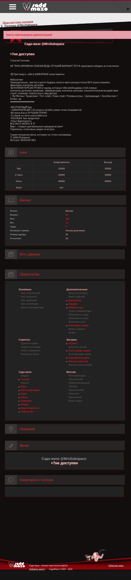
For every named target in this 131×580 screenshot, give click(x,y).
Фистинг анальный (78, 361)
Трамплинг (26, 401)
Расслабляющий (77, 376)
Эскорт (72, 332)
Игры (23, 386)
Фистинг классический (80, 365)
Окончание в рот (77, 322)
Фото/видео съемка (79, 325)
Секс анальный (29, 297)
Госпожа (25, 379)
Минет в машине (77, 329)
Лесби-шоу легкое (30, 354)
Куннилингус (75, 300)
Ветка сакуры (75, 401)
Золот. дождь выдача (79, 350)
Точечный (74, 393)
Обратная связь (115, 565)
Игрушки (73, 304)
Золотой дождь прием (80, 354)
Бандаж (24, 376)
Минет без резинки (78, 293)
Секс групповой (29, 300)
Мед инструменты (30, 408)
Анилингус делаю (78, 347)
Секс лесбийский (29, 304)
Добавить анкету (37, 569)
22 (67, 215)
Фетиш (24, 397)
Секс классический (30, 293)
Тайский (73, 386)
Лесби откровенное (31, 350)
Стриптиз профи (29, 343)
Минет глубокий (77, 297)
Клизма (24, 404)
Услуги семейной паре (80, 311)
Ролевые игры (76, 307)
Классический (76, 379)
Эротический (75, 397)
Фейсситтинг (27, 411)
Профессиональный (79, 383)
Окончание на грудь (79, 315)
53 (67, 223)
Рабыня (25, 383)
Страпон (73, 343)
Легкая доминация (30, 390)
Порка (24, 393)
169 (67, 219)
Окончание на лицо (78, 318)
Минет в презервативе (32, 307)
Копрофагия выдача (79, 358)
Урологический (76, 390)
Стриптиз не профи (31, 347)
